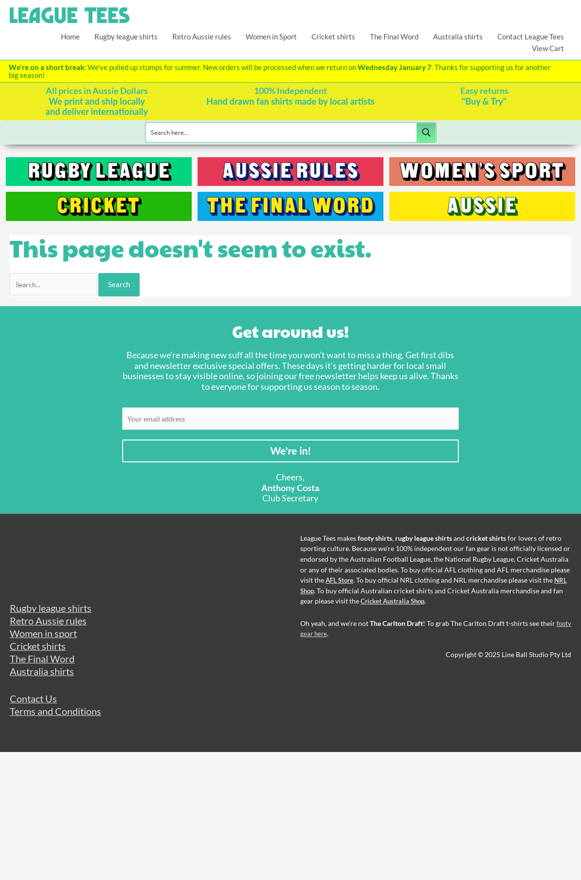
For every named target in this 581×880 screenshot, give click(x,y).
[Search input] (281, 132)
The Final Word (394, 36)
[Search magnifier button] (426, 132)
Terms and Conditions (58, 722)
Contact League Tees (530, 36)
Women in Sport (271, 36)
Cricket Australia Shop (395, 605)
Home (70, 36)
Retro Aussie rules (201, 36)
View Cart (548, 47)
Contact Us (35, 708)
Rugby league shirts (126, 36)
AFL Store (341, 584)
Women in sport (45, 639)
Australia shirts (458, 36)
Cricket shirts (333, 36)
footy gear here (323, 638)
